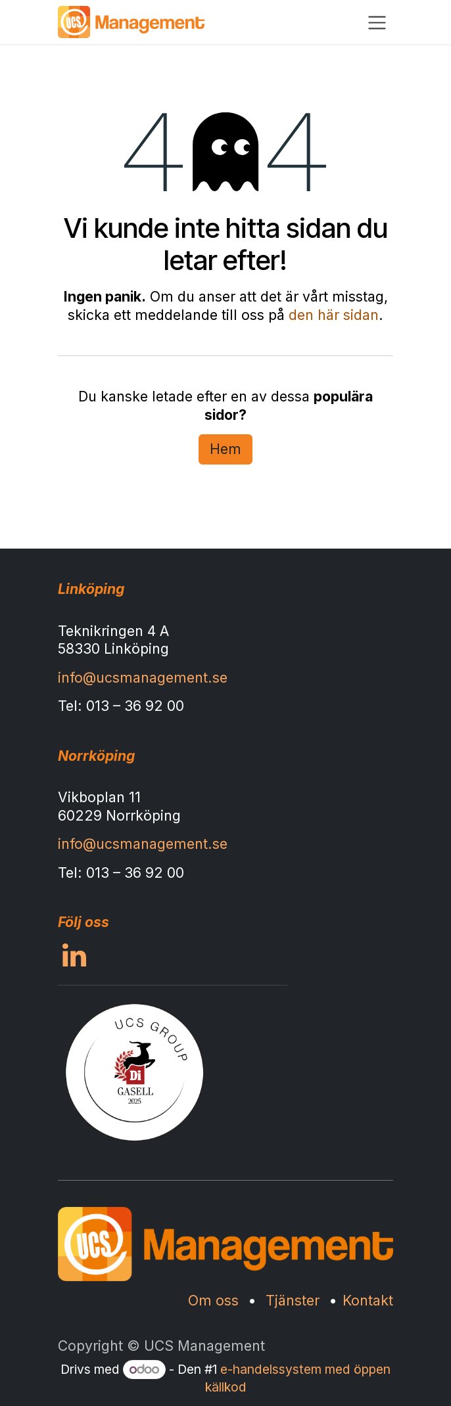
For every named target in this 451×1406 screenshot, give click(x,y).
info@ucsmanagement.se (142, 677)
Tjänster (293, 1300)
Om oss (213, 1300)
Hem (225, 448)
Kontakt (368, 1300)
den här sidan (334, 314)
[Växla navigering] (377, 22)
